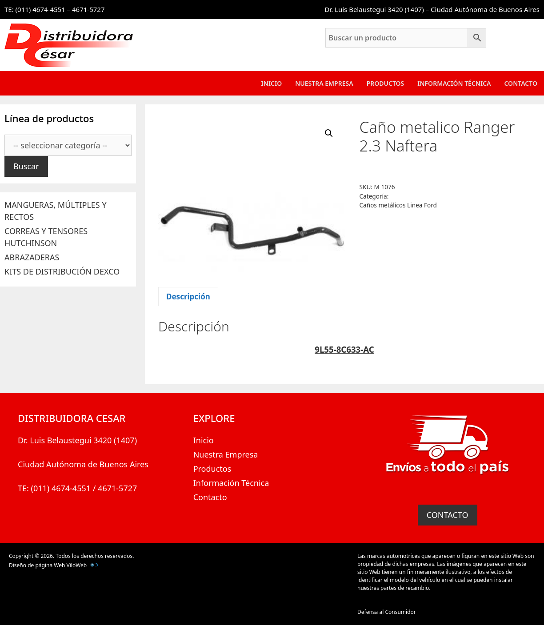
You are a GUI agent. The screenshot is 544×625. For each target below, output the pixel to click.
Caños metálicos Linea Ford (398, 205)
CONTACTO (447, 515)
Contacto (520, 83)
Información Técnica (454, 83)
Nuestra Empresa (324, 83)
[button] (329, 133)
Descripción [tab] (188, 296)
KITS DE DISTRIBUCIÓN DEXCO (62, 271)
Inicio (271, 83)
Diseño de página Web (37, 565)
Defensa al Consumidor (386, 612)
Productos (385, 83)
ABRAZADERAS (31, 257)
